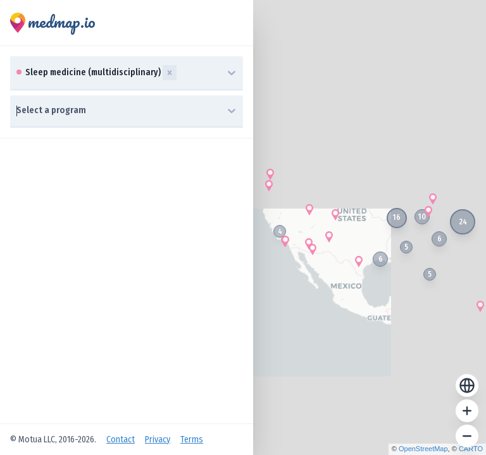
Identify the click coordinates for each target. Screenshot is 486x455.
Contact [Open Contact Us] (120, 439)
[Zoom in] (467, 410)
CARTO (471, 448)
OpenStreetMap (423, 448)
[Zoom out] (467, 436)
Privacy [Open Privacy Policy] (157, 439)
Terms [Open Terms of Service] (191, 439)
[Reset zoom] (467, 385)
